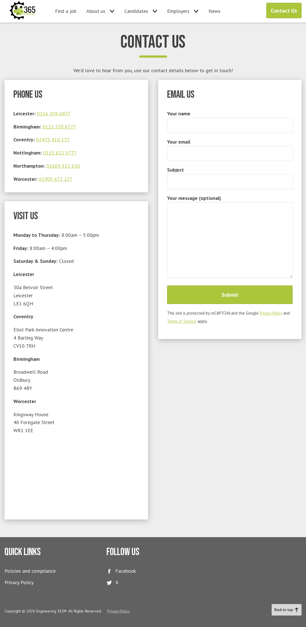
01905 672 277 (55, 179)
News (214, 11)
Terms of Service (181, 321)
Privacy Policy (271, 313)
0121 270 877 (57, 126)
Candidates (136, 11)
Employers (178, 11)
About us (95, 11)
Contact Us (284, 10)
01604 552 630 (63, 166)
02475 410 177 (53, 139)
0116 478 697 (52, 113)
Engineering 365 (22, 11)
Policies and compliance (30, 571)
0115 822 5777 (60, 152)
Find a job (65, 11)
